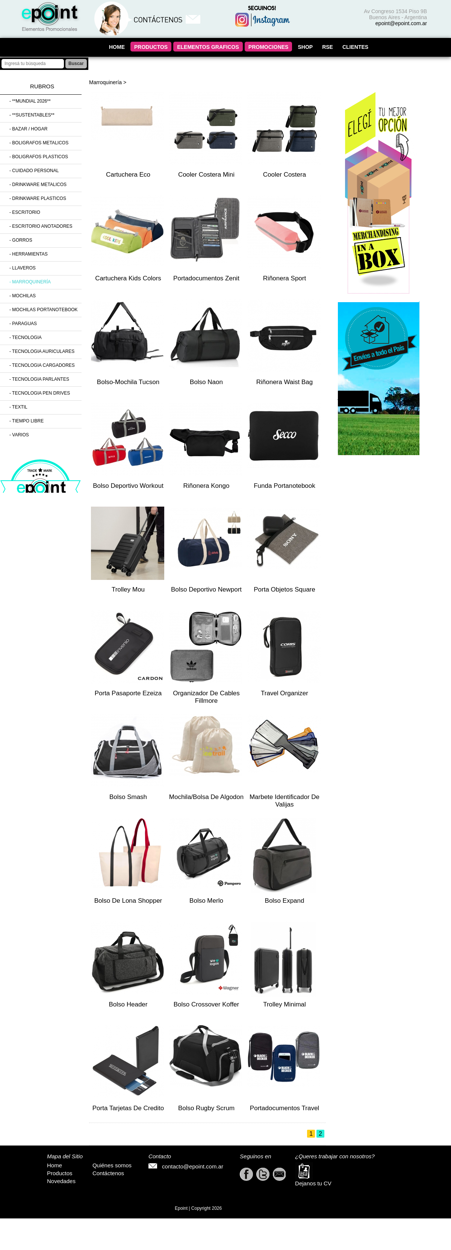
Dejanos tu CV (313, 1174)
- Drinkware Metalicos (38, 184)
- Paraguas (23, 323)
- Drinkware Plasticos (37, 198)
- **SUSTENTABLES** (31, 115)
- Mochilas (22, 295)
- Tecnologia (25, 337)
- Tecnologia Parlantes (39, 379)
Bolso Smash (128, 797)
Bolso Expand (284, 900)
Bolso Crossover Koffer (206, 1004)
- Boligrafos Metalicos (38, 142)
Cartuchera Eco (128, 174)
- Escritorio (24, 212)
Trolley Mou (128, 589)
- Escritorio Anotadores (41, 226)
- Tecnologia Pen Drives (39, 393)
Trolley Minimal (284, 1004)
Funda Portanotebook (284, 485)
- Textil (18, 407)
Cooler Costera (284, 174)
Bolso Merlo (206, 900)
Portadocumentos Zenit (206, 278)
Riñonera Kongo (206, 485)
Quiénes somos (112, 1165)
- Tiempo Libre (26, 421)
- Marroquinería (30, 282)
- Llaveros (22, 268)
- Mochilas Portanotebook (43, 309)
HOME (117, 47)
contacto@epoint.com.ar (185, 1166)
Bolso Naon (206, 382)
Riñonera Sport (284, 278)
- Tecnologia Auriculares (41, 351)
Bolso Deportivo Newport (206, 589)
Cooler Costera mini (206, 174)
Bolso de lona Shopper (128, 900)
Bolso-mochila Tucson (128, 382)
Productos (60, 1173)
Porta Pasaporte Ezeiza (128, 693)
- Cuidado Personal (34, 170)
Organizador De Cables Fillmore (206, 697)
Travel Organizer (284, 693)
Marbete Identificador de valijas (284, 800)
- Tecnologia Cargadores (42, 365)
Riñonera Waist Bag (284, 382)
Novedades (61, 1181)
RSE (327, 47)
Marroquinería (105, 82)
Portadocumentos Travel (284, 1108)
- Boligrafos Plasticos (38, 156)
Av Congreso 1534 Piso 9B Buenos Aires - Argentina (395, 14)
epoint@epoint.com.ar (401, 23)
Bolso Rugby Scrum (206, 1108)
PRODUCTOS (151, 47)
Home (54, 1165)
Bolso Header (128, 1004)
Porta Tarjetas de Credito (128, 1108)
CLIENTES (355, 47)
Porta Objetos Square (284, 589)
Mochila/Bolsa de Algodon (206, 797)
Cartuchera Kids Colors (128, 278)
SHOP (305, 47)
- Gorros (20, 240)
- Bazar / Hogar (28, 129)
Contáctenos (108, 1173)
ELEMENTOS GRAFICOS (208, 47)
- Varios (19, 434)
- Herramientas (28, 254)
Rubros (42, 86)
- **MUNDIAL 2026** (30, 101)
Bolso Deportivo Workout (128, 485)
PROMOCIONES (268, 47)
